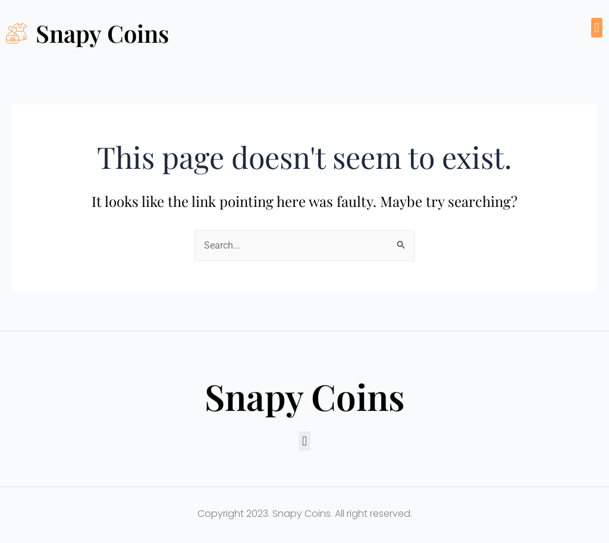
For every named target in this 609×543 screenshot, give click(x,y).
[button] (596, 27)
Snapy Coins (102, 33)
